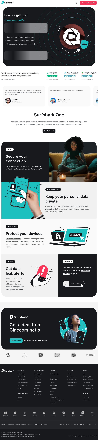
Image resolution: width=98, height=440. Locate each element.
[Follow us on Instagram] (23, 425)
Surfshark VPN (36, 169)
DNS (84, 374)
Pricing (19, 388)
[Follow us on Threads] (17, 425)
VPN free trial (37, 394)
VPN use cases (38, 379)
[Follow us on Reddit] (35, 425)
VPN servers (37, 382)
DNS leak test (86, 382)
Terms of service (92, 436)
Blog (51, 394)
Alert (8, 278)
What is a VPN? (38, 374)
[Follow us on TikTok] (40, 425)
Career (52, 391)
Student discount (71, 379)
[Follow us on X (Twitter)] (11, 425)
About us (52, 382)
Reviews (36, 388)
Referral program (71, 385)
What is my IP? (87, 377)
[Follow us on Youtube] (30, 425)
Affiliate (69, 374)
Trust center (53, 388)
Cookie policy (72, 436)
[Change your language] (91, 425)
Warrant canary (54, 397)
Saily (19, 400)
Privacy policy (81, 436)
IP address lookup (88, 379)
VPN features (37, 377)
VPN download (38, 391)
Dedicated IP (37, 385)
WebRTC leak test (88, 385)
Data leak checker (88, 388)
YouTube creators (71, 377)
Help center (86, 397)
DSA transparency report (56, 400)
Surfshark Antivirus (13, 239)
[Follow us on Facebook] (4, 425)
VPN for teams (54, 374)
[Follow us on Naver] (45, 425)
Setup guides (86, 400)
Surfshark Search (22, 385)
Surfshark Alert (22, 379)
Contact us (53, 403)
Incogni (20, 397)
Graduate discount (72, 382)
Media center (53, 385)
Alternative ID (50, 209)
